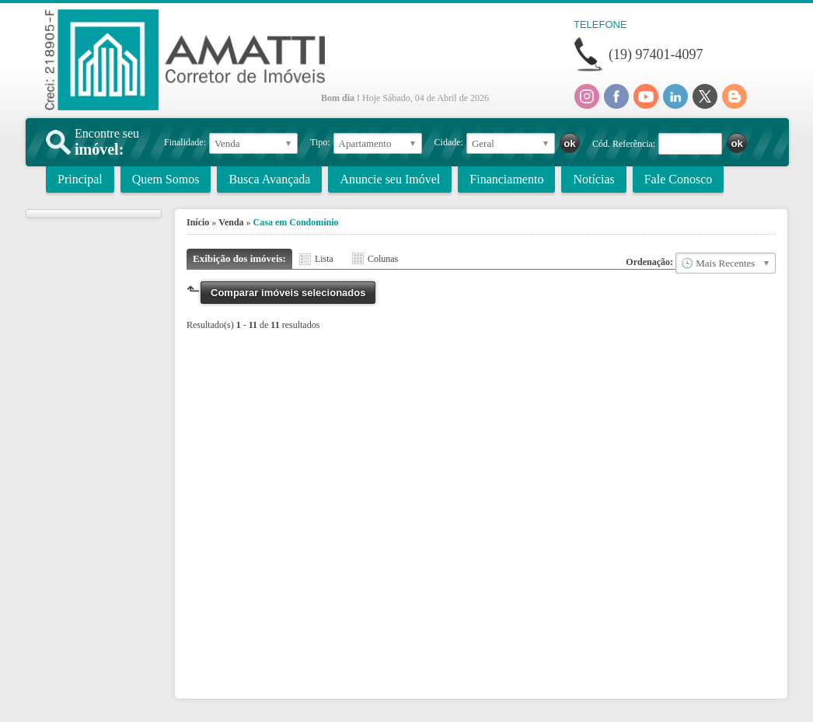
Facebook (616, 96)
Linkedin (675, 96)
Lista (324, 258)
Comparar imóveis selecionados (288, 292)
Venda (230, 222)
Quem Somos (166, 179)
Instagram (586, 96)
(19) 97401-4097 (656, 54)
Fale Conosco (678, 179)
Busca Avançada (269, 179)
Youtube (645, 96)
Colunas (383, 258)
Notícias (593, 179)
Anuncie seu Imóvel (390, 179)
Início (198, 222)
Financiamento (506, 179)
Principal (80, 179)
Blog (734, 96)
